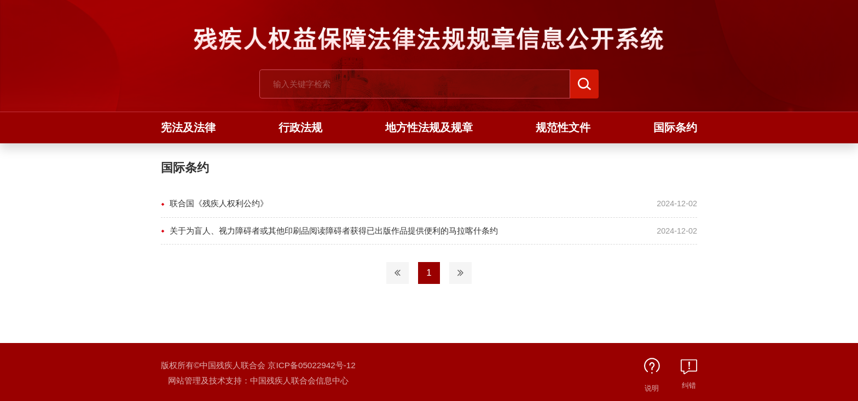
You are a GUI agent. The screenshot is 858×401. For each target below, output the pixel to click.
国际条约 (675, 127)
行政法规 (300, 127)
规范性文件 (563, 127)
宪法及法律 (188, 127)
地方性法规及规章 (429, 127)
